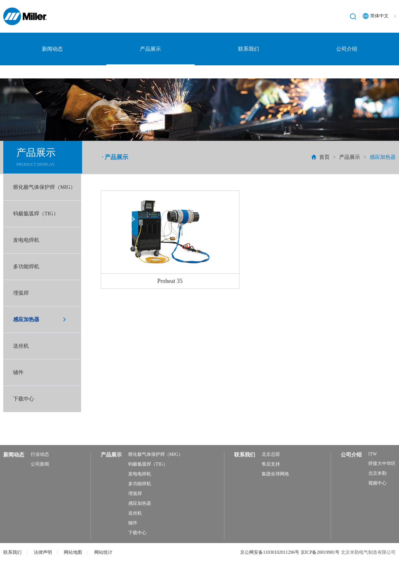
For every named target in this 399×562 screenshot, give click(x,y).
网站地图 (73, 552)
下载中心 (23, 399)
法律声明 (43, 552)
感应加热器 (26, 319)
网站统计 (103, 552)
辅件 (18, 372)
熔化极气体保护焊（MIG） (44, 187)
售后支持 (271, 464)
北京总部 (271, 454)
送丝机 (21, 346)
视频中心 (377, 483)
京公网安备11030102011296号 (270, 552)
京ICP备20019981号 (321, 552)
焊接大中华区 (382, 463)
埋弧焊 (21, 293)
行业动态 (40, 454)
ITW (372, 454)
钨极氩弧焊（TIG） (36, 213)
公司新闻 (40, 464)
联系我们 (248, 49)
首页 (324, 157)
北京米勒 (377, 473)
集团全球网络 (275, 473)
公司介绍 (346, 49)
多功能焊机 (26, 266)
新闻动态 (52, 49)
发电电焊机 (26, 240)
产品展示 (150, 49)
